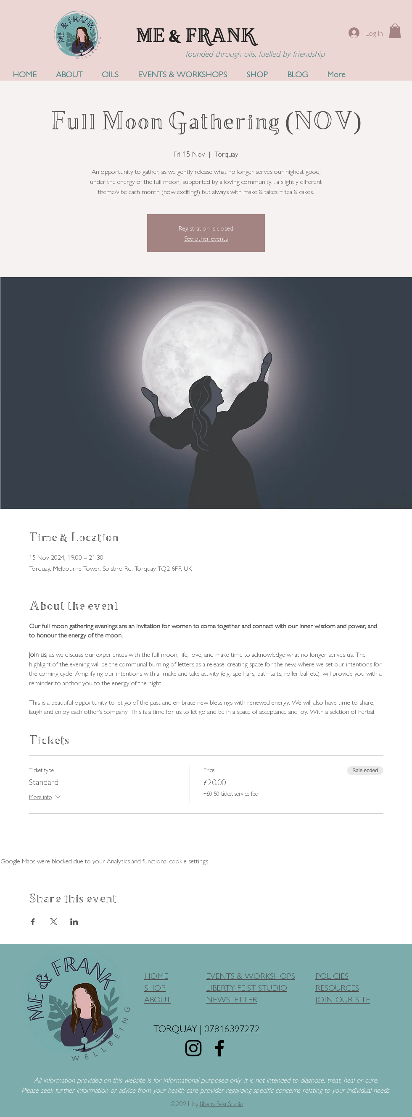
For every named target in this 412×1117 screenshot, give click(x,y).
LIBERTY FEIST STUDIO (246, 987)
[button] (395, 31)
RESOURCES (337, 987)
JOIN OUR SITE (342, 999)
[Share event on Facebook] (33, 921)
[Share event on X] (54, 921)
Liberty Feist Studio (221, 1104)
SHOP (155, 987)
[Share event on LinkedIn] (74, 921)
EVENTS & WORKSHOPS (250, 975)
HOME (156, 975)
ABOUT (157, 999)
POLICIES (332, 975)
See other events (206, 238)
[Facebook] (219, 1048)
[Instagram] (193, 1048)
